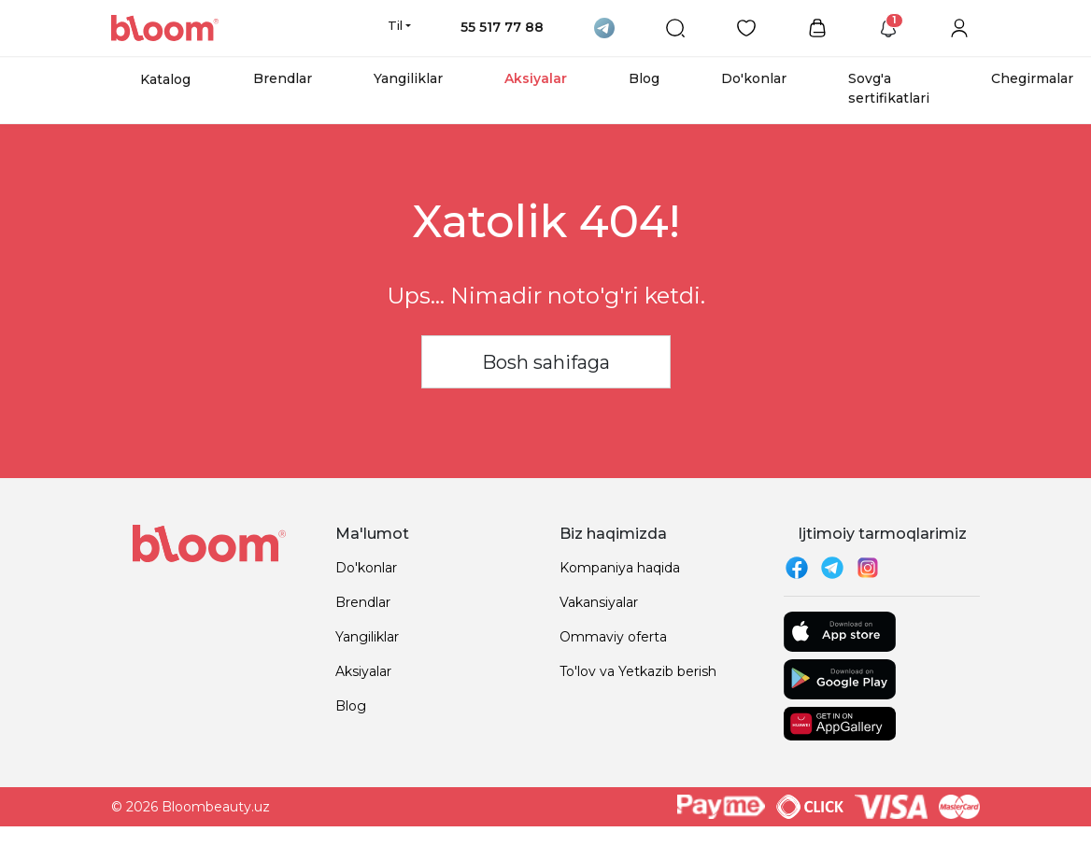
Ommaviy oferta (613, 636)
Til (395, 25)
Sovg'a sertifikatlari (888, 88)
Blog (644, 78)
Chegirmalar (1032, 78)
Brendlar (282, 78)
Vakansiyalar (599, 602)
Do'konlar (753, 78)
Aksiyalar (535, 78)
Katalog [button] (165, 79)
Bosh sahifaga (546, 362)
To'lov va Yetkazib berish (638, 671)
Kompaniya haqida (620, 567)
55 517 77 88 (502, 27)
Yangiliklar (408, 78)
